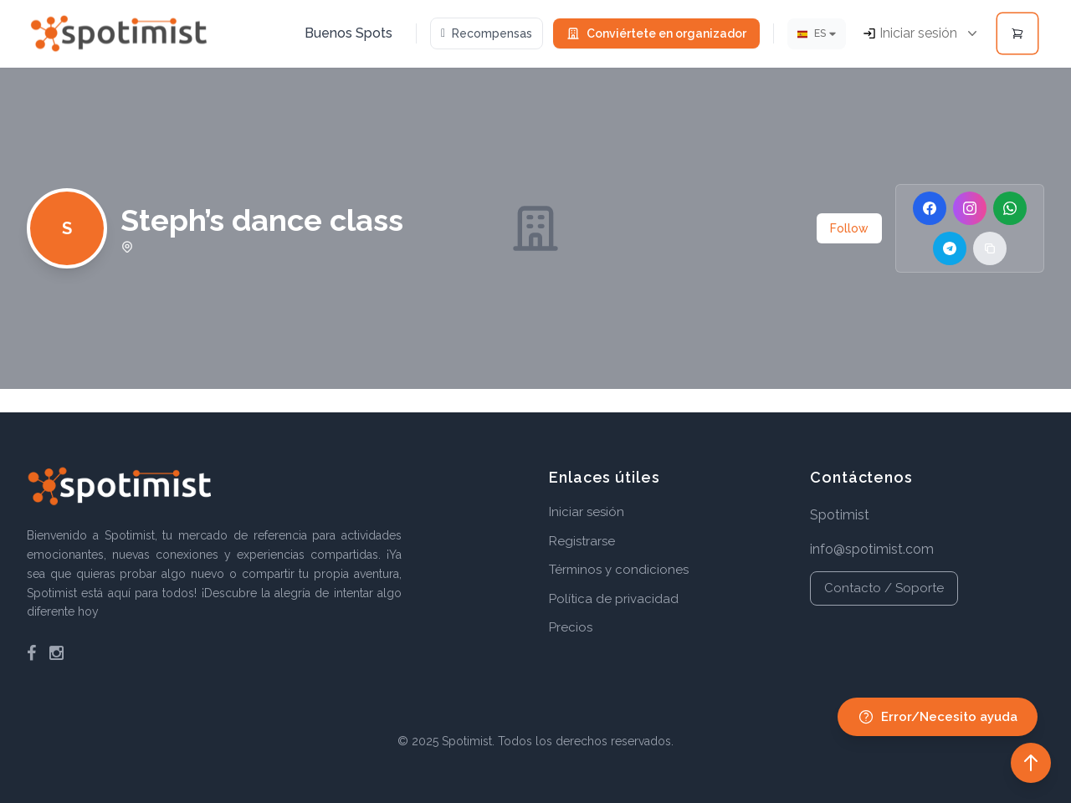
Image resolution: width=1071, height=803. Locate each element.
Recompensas (486, 33)
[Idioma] (816, 33)
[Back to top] (1031, 763)
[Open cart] (1017, 33)
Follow (849, 228)
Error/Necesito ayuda (937, 716)
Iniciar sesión (586, 511)
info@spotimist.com (872, 549)
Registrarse (582, 541)
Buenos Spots (348, 33)
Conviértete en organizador (656, 33)
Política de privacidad (614, 598)
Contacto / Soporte (884, 588)
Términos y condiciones (619, 569)
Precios (570, 627)
